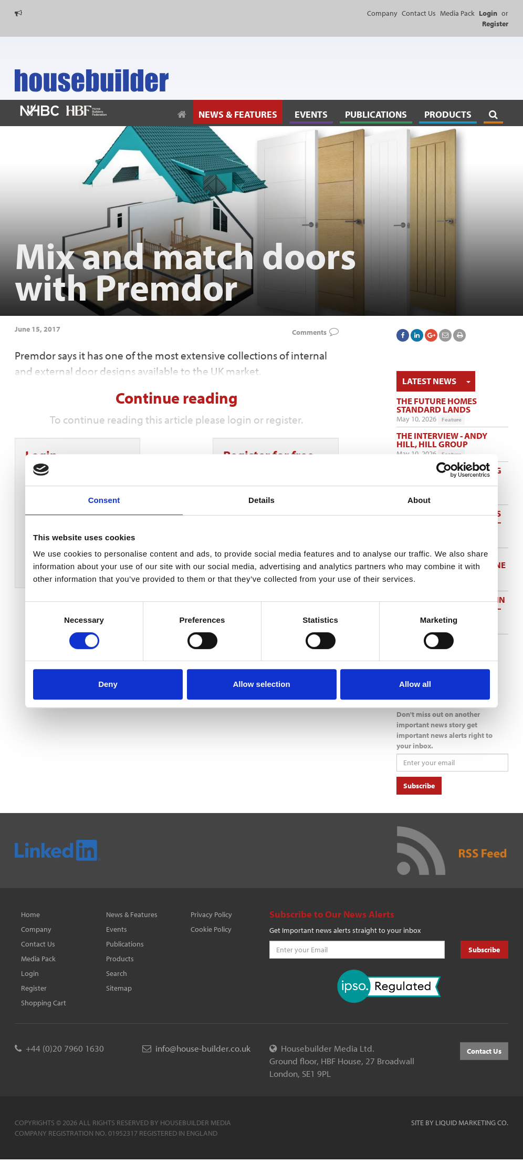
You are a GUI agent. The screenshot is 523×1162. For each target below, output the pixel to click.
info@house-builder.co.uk (202, 1048)
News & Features (132, 914)
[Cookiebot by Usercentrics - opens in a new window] (444, 470)
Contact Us (419, 13)
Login (30, 973)
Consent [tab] (104, 500)
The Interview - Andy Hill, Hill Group (441, 439)
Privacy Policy (211, 914)
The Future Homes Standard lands (436, 405)
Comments (309, 332)
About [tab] (419, 500)
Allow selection (261, 684)
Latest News (429, 380)
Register (34, 988)
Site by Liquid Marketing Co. (459, 1122)
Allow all (415, 684)
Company (382, 13)
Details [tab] (261, 500)
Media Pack (457, 13)
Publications (125, 944)
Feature (452, 419)
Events (116, 929)
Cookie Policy (211, 929)
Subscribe (419, 785)
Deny (108, 684)
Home (30, 914)
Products (120, 958)
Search (116, 973)
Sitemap (119, 988)
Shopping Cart (43, 1002)
